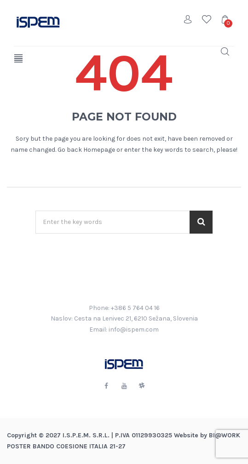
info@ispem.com (134, 329)
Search (225, 51)
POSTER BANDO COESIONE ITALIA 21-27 (66, 446)
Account (188, 19)
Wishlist (206, 19)
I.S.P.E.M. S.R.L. (86, 435)
